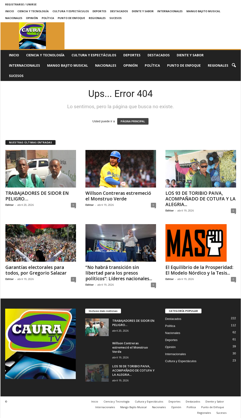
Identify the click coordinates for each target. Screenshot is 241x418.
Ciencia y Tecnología (33, 11)
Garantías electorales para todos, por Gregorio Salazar (36, 270)
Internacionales (170, 11)
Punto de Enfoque (71, 18)
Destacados (119, 11)
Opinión (32, 18)
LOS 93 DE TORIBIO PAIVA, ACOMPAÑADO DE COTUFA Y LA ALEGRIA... (200, 198)
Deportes (99, 11)
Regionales (97, 18)
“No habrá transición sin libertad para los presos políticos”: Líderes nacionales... (118, 273)
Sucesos (115, 18)
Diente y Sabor (143, 11)
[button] (234, 65)
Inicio (9, 11)
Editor (9, 205)
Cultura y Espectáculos (70, 11)
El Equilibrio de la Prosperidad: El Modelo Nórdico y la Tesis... (199, 270)
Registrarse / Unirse (20, 4)
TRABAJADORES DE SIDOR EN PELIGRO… (37, 196)
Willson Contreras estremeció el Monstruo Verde (118, 196)
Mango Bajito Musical (203, 11)
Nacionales (13, 18)
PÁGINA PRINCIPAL (133, 121)
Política (48, 18)
